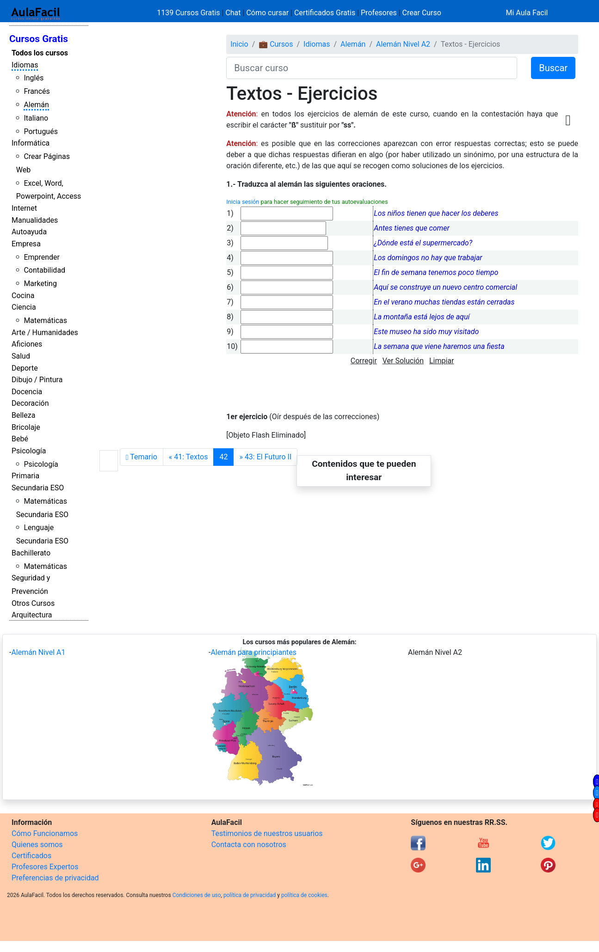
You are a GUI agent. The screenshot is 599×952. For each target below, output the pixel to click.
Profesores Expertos (45, 866)
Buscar (553, 67)
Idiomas (25, 65)
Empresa (26, 243)
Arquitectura (32, 614)
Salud (21, 356)
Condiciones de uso (197, 895)
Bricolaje (26, 427)
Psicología (29, 450)
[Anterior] (188, 457)
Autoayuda (29, 231)
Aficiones (27, 344)
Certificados (31, 855)
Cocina (23, 295)
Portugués (41, 131)
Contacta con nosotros (248, 844)
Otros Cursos (33, 603)
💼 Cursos (276, 44)
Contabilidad (44, 270)
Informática (30, 143)
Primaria (25, 475)
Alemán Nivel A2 (403, 44)
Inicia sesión (242, 201)
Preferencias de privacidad (55, 877)
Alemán (36, 104)
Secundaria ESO (38, 487)
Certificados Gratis (324, 12)
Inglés (33, 77)
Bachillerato (31, 553)
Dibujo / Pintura (37, 379)
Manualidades (35, 220)
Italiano (36, 118)
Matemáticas (45, 320)
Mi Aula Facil (527, 12)
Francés (36, 91)
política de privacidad (249, 895)
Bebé (20, 438)
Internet (24, 208)
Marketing (40, 283)
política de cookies (304, 895)
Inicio (239, 44)
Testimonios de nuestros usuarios (267, 833)
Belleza (23, 415)
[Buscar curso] (371, 68)
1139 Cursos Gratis (189, 12)
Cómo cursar (267, 12)
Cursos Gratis (38, 38)
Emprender (42, 257)
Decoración (30, 403)
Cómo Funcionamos (45, 833)
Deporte (25, 368)
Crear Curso (421, 12)
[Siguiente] (265, 457)
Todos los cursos (40, 53)
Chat (233, 12)
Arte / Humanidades (45, 332)
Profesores (379, 12)
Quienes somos (37, 844)
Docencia (27, 391)
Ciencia (24, 307)
